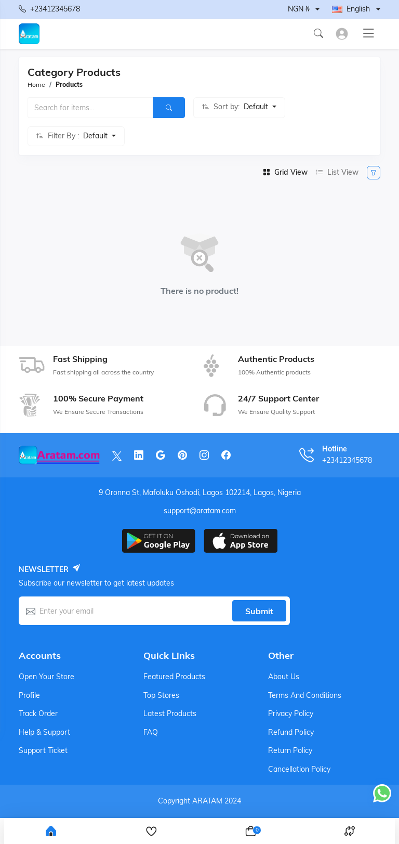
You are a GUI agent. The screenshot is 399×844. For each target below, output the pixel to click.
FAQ (150, 732)
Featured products (174, 676)
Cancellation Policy (299, 769)
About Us (283, 676)
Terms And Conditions (304, 695)
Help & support (44, 732)
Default (257, 106)
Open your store (46, 676)
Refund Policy (291, 732)
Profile (29, 695)
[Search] (169, 107)
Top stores (161, 695)
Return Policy (290, 750)
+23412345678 (49, 9)
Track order (38, 713)
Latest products (169, 713)
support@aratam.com (200, 510)
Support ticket (43, 750)
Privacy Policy (290, 713)
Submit (259, 611)
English (351, 9)
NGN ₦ (299, 9)
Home (36, 84)
